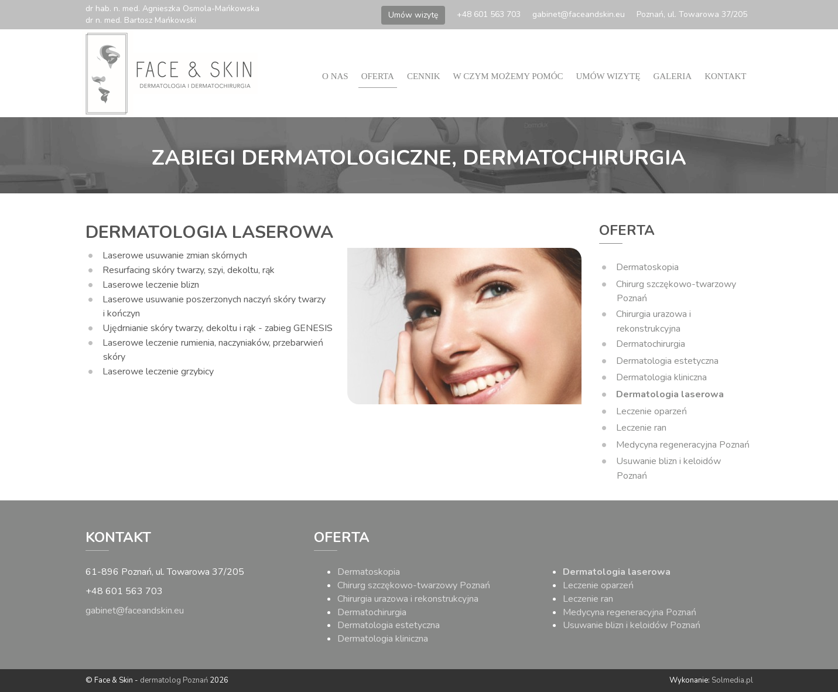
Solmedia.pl (732, 680)
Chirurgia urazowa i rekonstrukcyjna (407, 598)
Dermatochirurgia (650, 344)
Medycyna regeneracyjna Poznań (683, 444)
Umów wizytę (413, 15)
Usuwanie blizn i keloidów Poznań (631, 625)
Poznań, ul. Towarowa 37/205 (692, 14)
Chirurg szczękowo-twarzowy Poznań (413, 585)
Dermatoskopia (647, 267)
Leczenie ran (641, 427)
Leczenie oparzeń (651, 411)
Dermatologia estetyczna (667, 360)
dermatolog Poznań (174, 680)
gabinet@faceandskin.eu (578, 14)
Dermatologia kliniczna (661, 377)
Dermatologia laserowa (670, 394)
